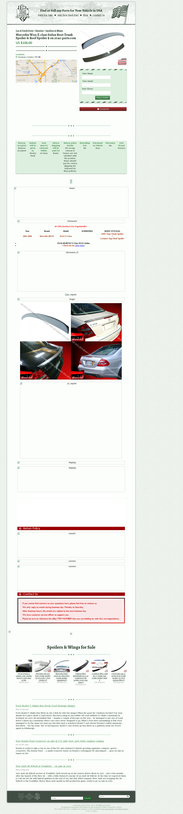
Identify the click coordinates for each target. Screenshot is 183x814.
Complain (104, 109)
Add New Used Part (67, 15)
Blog (85, 15)
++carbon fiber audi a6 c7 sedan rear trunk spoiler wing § (99, 670)
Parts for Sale (45, 15)
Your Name (87, 73)
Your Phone (87, 89)
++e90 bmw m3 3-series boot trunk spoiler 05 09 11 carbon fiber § (118, 670)
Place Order (102, 97)
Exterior (39, 30)
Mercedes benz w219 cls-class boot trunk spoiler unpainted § (62, 670)
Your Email (87, 81)
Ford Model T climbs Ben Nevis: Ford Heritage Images (45, 706)
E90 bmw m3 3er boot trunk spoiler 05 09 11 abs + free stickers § (43, 670)
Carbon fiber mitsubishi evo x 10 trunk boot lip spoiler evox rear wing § (80, 671)
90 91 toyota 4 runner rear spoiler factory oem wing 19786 (24, 670)
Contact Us (99, 15)
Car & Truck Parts (24, 30)
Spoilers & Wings (54, 30)
